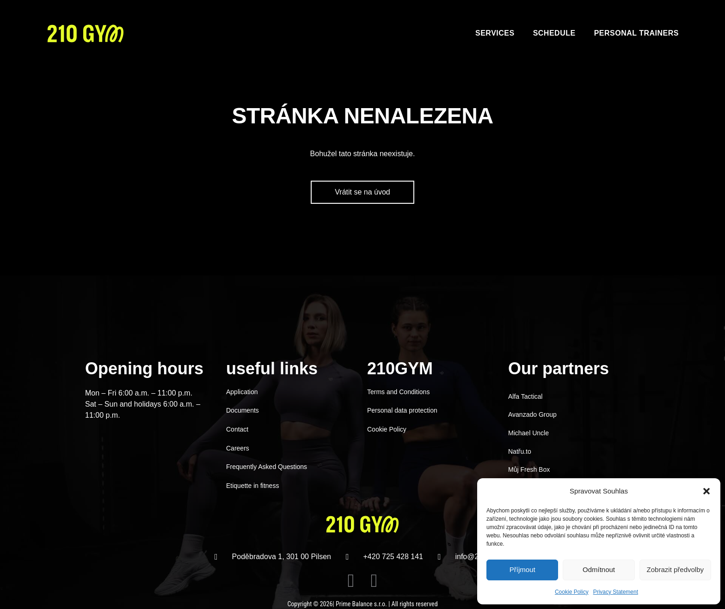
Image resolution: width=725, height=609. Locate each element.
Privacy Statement (615, 592)
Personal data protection (402, 410)
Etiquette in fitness (252, 485)
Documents (242, 410)
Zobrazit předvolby (675, 569)
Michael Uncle (528, 433)
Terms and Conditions (398, 392)
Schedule (554, 33)
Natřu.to (519, 451)
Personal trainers (636, 33)
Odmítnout (599, 569)
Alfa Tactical (525, 396)
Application (242, 392)
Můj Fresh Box (529, 469)
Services (495, 33)
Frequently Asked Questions (266, 466)
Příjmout (522, 569)
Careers (237, 448)
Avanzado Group (532, 414)
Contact (237, 429)
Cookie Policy (572, 592)
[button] (706, 491)
